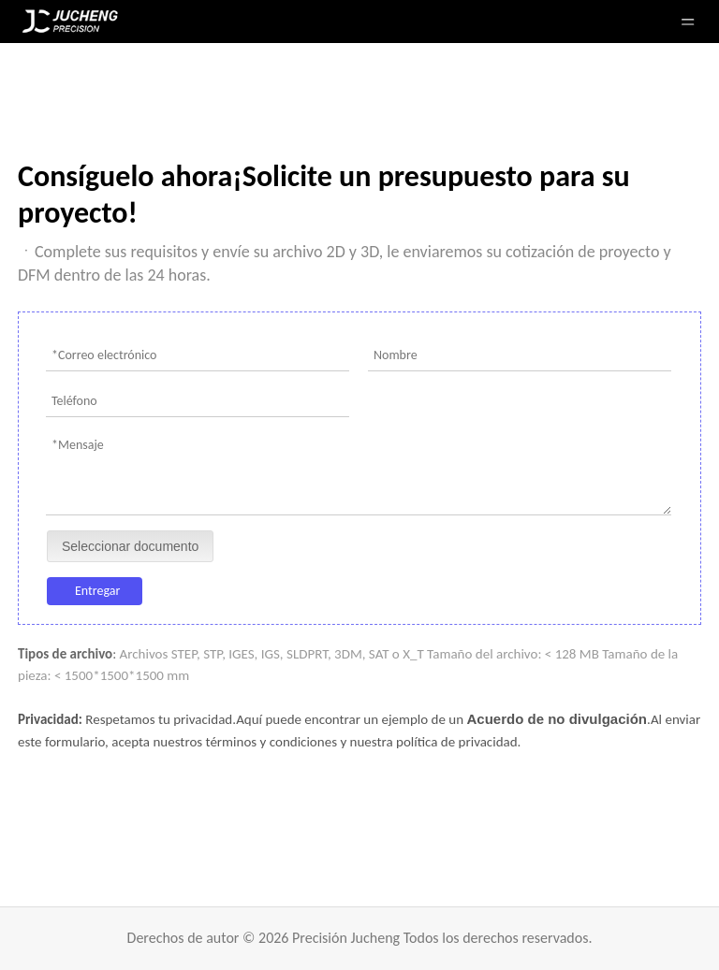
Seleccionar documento (130, 546)
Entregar (97, 591)
